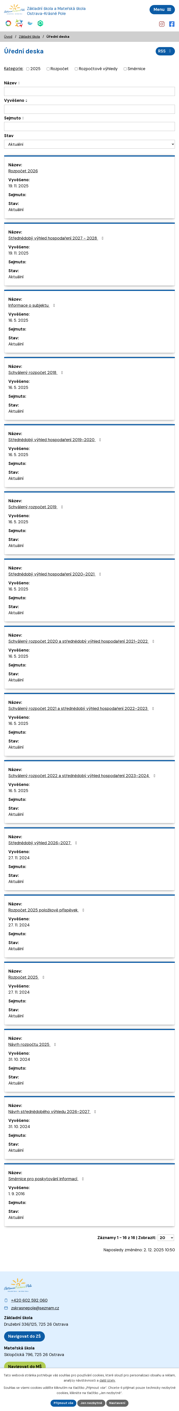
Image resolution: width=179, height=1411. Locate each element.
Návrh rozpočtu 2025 (33, 1043)
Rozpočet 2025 (27, 976)
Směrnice (136, 68)
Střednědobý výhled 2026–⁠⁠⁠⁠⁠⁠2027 (43, 842)
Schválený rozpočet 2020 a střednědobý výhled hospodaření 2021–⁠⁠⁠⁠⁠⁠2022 (82, 640)
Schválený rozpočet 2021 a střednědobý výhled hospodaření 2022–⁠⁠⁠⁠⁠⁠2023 (82, 707)
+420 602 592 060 (29, 1299)
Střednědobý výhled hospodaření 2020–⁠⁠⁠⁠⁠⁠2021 (55, 573)
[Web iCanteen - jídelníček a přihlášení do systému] (30, 23)
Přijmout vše (63, 1403)
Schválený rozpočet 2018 (36, 371)
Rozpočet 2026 (23, 170)
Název (10, 82)
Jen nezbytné (91, 1403)
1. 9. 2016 (16, 1192)
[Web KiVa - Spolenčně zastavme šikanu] (19, 23)
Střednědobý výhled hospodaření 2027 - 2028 (56, 237)
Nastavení (118, 1403)
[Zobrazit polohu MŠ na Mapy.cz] (25, 1366)
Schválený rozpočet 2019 (36, 506)
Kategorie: (13, 67)
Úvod (8, 35)
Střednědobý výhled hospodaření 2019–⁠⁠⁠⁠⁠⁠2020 (55, 438)
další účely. (107, 1380)
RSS (165, 50)
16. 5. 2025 (18, 319)
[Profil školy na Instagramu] (161, 23)
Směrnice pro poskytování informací (47, 1177)
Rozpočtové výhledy (98, 68)
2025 (35, 68)
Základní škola (29, 35)
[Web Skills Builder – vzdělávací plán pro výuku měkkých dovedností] (8, 23)
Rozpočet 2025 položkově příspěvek (47, 909)
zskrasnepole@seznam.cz (35, 1307)
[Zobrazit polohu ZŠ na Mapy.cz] (24, 1335)
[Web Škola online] (41, 23)
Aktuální (16, 208)
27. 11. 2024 (19, 856)
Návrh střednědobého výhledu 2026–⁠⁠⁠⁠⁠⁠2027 (53, 1110)
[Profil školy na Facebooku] (172, 23)
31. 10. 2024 (19, 1058)
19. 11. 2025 (18, 185)
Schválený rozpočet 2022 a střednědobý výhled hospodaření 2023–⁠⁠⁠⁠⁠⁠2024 (82, 774)
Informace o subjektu (32, 304)
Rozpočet (60, 68)
